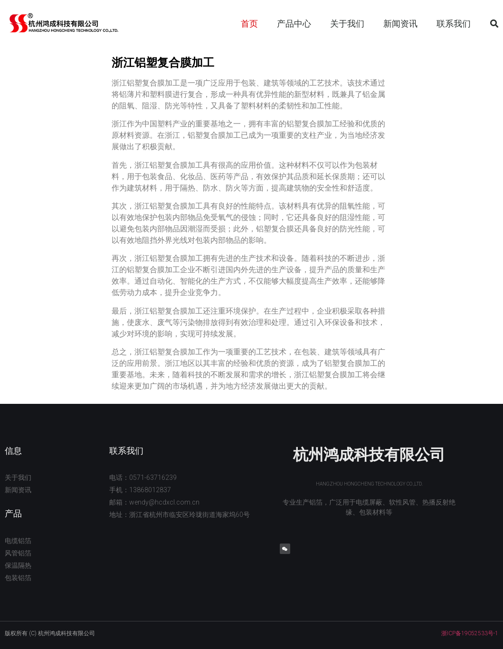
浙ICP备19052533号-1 (469, 633)
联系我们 (454, 24)
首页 (249, 24)
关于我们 (347, 24)
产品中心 (294, 24)
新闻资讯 (400, 24)
